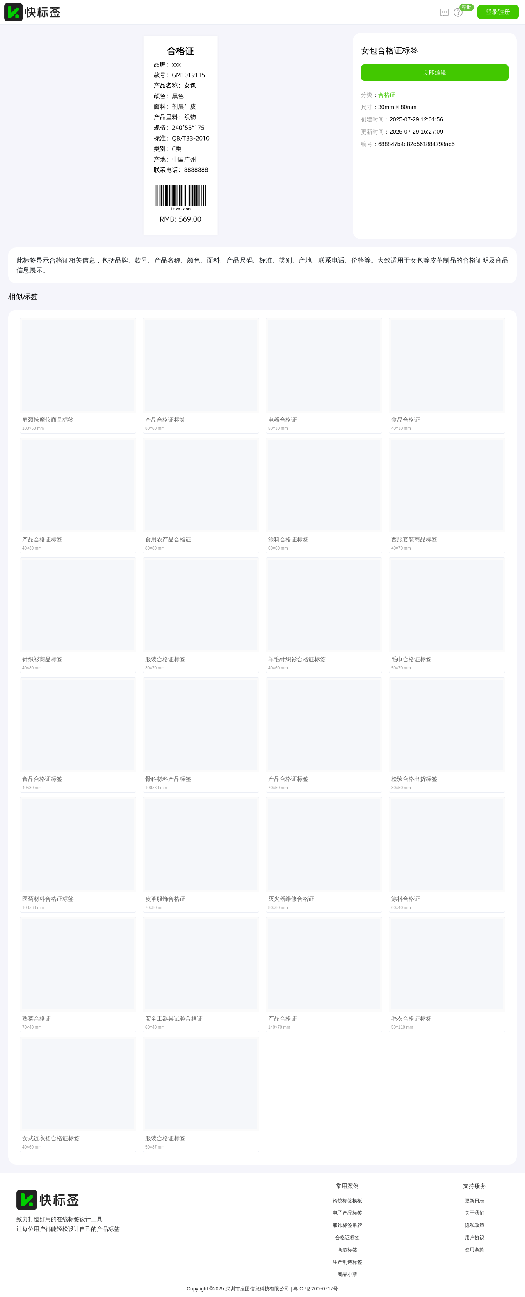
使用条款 (474, 1250)
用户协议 (474, 1237)
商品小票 (347, 1274)
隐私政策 (474, 1225)
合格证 (386, 94)
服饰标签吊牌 (347, 1225)
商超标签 (347, 1250)
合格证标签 (347, 1237)
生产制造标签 (347, 1262)
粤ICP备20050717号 (315, 1289)
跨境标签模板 (347, 1200)
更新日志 (474, 1200)
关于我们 (474, 1213)
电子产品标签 (347, 1213)
